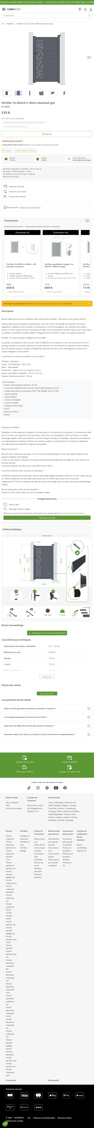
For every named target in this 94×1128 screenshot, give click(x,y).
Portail (9, 830)
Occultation (39, 853)
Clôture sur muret (38, 864)
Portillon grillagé (23, 849)
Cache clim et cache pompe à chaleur (39, 847)
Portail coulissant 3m (10, 1033)
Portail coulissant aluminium (10, 889)
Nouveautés (53, 1080)
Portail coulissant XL (11, 882)
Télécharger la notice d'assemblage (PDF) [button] (47, 632)
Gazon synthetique (82, 846)
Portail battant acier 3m (11, 954)
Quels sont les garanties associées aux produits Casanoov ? (30, 708)
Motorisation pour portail (54, 832)
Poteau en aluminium (67, 849)
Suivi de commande (14, 808)
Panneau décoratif (38, 870)
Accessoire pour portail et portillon (67, 841)
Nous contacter (12, 802)
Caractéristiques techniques (25, 150)
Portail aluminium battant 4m (11, 844)
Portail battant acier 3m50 (11, 939)
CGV (29, 1117)
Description (7, 150)
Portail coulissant (10, 837)
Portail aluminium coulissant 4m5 (10, 988)
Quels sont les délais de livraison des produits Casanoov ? (29, 725)
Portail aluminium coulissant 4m (10, 1000)
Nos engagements (35, 808)
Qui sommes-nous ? (35, 805)
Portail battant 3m (11, 923)
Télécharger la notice (47, 517)
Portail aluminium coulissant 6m (10, 964)
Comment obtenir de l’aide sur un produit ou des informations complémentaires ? (39, 734)
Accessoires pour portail (68, 832)
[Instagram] (38, 788)
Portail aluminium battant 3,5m (10, 855)
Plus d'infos (47, 677)
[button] (89, 57)
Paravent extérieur (38, 876)
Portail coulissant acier (10, 1072)
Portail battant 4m (11, 1065)
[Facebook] (65, 788)
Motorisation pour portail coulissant (53, 862)
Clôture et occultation (39, 832)
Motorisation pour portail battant (53, 841)
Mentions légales (65, 1117)
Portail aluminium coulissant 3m (10, 1023)
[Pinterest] (47, 788)
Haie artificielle (38, 858)
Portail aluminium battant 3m (11, 865)
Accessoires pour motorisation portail (53, 852)
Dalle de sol (81, 850)
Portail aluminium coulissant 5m (10, 976)
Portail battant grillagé (9, 1042)
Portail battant (9, 947)
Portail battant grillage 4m (10, 930)
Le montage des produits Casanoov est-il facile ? (25, 717)
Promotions (11, 1080)
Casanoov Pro (33, 811)
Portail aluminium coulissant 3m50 (10, 1012)
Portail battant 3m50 (9, 915)
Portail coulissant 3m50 (10, 906)
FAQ (7, 805)
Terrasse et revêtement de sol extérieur (82, 835)
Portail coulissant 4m (10, 898)
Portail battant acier (11, 1059)
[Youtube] (56, 788)
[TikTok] (29, 788)
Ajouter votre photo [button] (47, 693)
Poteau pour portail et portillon (68, 856)
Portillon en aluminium (24, 837)
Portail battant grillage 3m (10, 874)
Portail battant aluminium (10, 1051)
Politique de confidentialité (44, 1117)
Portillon (9, 23)
